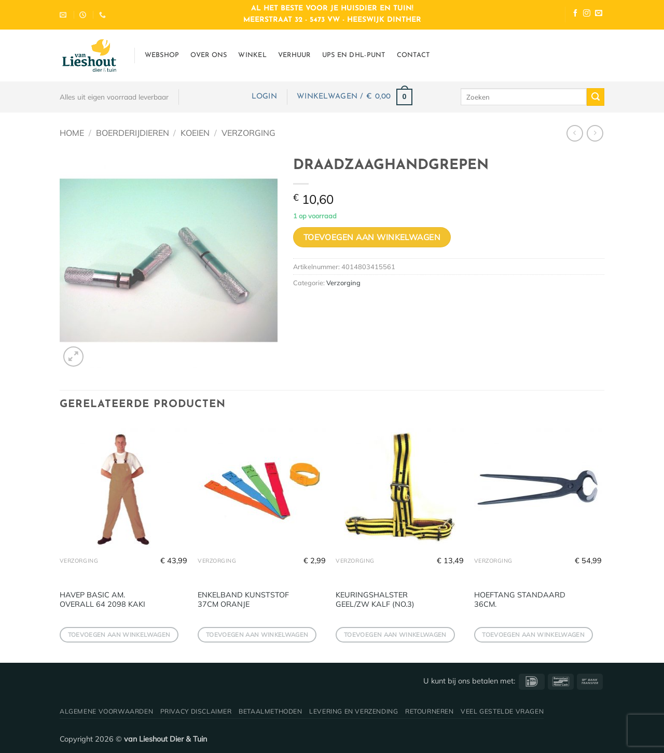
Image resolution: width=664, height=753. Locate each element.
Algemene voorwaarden (106, 711)
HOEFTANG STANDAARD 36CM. (519, 599)
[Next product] (574, 133)
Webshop (162, 55)
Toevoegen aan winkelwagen (372, 237)
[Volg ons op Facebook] (575, 14)
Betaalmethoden (270, 711)
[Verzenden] (595, 97)
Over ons (208, 55)
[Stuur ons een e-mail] (598, 14)
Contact (413, 55)
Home (72, 133)
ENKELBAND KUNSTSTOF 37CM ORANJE (243, 599)
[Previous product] (595, 133)
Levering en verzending (353, 711)
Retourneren (429, 711)
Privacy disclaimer (196, 711)
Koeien (195, 133)
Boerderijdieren (132, 133)
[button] (264, 97)
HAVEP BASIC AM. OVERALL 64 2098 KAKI (102, 599)
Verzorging (248, 133)
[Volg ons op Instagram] (586, 14)
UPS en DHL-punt (353, 55)
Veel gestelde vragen (502, 711)
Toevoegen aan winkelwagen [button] (119, 634)
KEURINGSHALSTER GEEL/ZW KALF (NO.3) (375, 599)
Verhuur (294, 55)
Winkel (252, 55)
